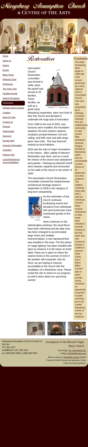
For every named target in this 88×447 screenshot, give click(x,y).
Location (6, 112)
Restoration (8, 103)
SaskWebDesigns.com (76, 353)
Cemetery (7, 150)
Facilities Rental (10, 93)
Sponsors (7, 136)
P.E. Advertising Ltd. (77, 350)
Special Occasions (11, 98)
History (6, 65)
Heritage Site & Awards (13, 108)
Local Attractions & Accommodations (11, 161)
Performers (8, 84)
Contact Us (8, 122)
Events (6, 70)
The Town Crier (10, 89)
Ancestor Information (12, 145)
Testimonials (8, 131)
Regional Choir (9, 79)
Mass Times (8, 75)
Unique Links (9, 155)
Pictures (6, 126)
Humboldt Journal (71, 357)
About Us (7, 61)
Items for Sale (9, 117)
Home (5, 56)
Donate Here (8, 141)
